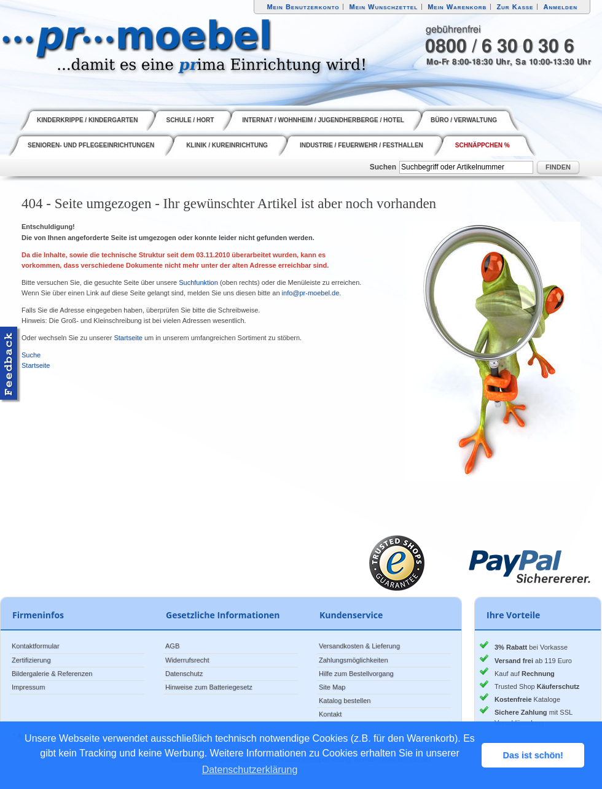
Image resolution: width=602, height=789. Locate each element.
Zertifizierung (31, 660)
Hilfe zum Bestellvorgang (356, 673)
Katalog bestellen (344, 700)
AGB (172, 646)
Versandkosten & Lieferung (359, 646)
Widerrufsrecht (187, 660)
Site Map (332, 687)
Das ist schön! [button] (533, 755)
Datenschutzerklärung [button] (250, 769)
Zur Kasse (514, 6)
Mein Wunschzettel (383, 6)
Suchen (383, 167)
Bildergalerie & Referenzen (52, 673)
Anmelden (561, 6)
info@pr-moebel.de (311, 293)
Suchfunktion (198, 282)
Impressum (28, 687)
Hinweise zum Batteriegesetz (208, 687)
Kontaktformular (36, 646)
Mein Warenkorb (457, 6)
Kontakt (330, 714)
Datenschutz (184, 673)
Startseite (128, 337)
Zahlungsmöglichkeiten (353, 660)
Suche (31, 355)
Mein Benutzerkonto (303, 6)
